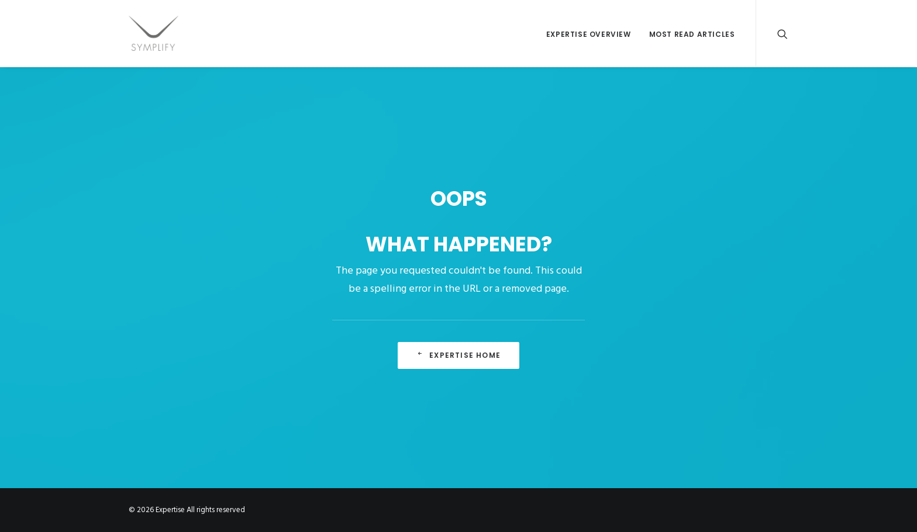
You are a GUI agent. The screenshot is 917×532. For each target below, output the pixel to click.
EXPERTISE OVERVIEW (588, 34)
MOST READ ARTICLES (692, 34)
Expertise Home (458, 355)
